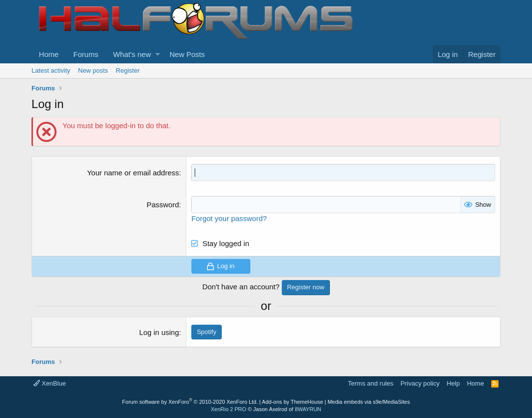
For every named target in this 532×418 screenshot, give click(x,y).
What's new (132, 54)
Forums (85, 54)
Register (128, 70)
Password (163, 204)
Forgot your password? (228, 218)
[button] (157, 54)
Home (49, 54)
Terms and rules (370, 383)
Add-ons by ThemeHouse (293, 402)
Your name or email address (133, 172)
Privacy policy (420, 383)
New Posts (187, 54)
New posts (93, 70)
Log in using (159, 332)
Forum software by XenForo (190, 402)
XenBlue (49, 383)
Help (453, 383)
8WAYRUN (308, 409)
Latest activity (50, 70)
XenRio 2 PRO (228, 409)
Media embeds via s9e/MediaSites (368, 402)
